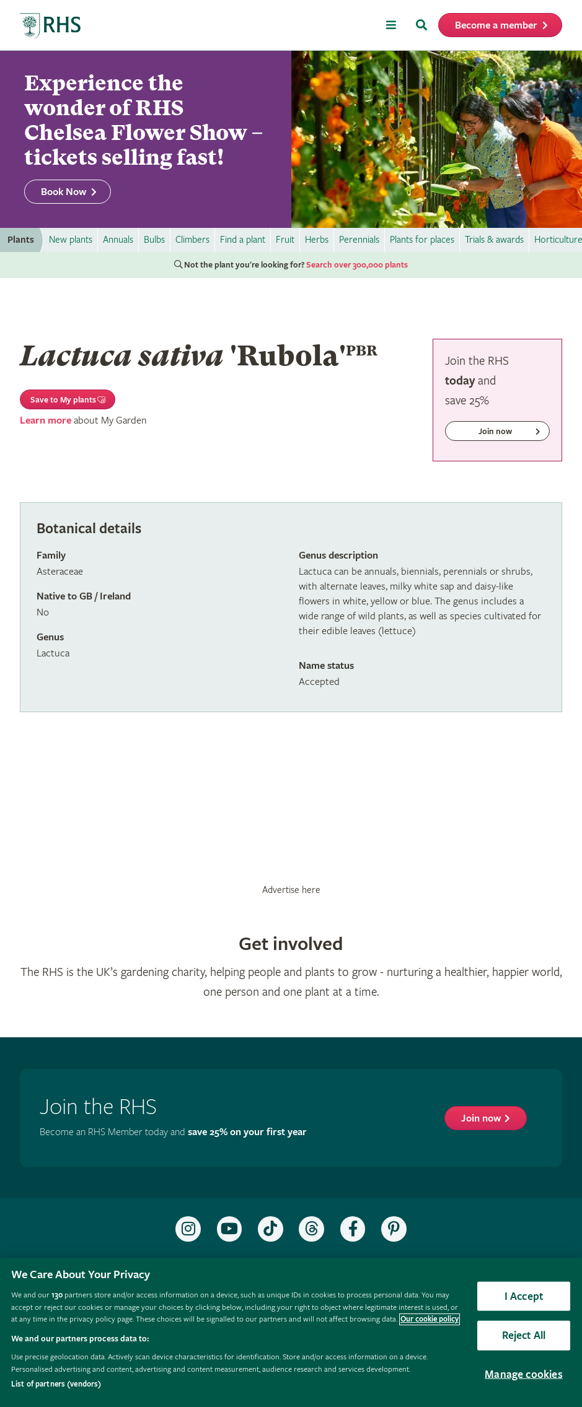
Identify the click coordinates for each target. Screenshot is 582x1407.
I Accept (524, 1295)
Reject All (524, 1335)
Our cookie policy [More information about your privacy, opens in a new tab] (429, 1319)
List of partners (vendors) (56, 1384)
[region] (291, 1332)
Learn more (45, 421)
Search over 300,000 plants (357, 265)
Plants (20, 240)
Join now (481, 1119)
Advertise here (291, 889)
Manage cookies (524, 1373)
